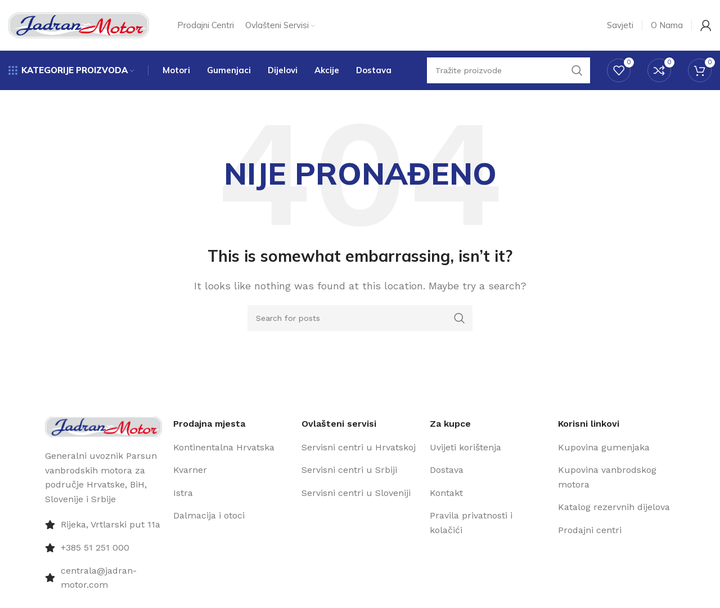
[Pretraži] (360, 318)
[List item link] (231, 447)
